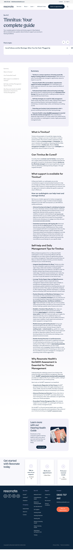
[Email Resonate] (18, 496)
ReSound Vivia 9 (49, 225)
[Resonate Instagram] (14, 496)
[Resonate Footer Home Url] (11, 491)
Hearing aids (37, 518)
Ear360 (25, 494)
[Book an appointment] (63, 509)
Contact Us (47, 494)
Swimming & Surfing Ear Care (38, 531)
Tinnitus (35, 535)
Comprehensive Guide (37, 498)
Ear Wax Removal (38, 506)
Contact (61, 1)
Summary (6, 68)
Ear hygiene (36, 509)
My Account (47, 500)
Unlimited (25, 497)
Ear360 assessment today (54, 411)
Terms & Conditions (47, 504)
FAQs (46, 497)
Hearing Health (37, 512)
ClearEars (25, 500)
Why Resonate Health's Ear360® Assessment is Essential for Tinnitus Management (12, 91)
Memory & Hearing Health (38, 522)
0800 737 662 (7, 1)
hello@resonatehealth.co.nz (17, 1)
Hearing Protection (38, 515)
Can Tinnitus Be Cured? (10, 75)
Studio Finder (26, 508)
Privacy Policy (56, 545)
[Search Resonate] (67, 6)
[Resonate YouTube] (5, 496)
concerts (47, 347)
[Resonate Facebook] (9, 496)
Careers (25, 514)
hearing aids (60, 214)
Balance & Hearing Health (37, 503)
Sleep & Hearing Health (37, 527)
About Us (25, 511)
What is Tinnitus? (8, 72)
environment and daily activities (41, 220)
